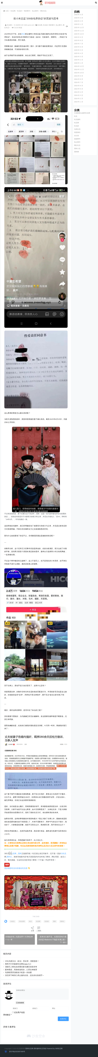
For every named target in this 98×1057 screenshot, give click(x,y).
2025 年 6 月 (78, 47)
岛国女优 (77, 129)
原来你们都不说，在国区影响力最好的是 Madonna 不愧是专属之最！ (52, 937)
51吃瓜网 (22, 915)
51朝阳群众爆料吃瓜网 (82, 113)
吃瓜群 (19, 11)
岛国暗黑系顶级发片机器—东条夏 (18, 973)
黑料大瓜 (77, 148)
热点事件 (35, 11)
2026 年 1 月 (78, 24)
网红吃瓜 (43, 11)
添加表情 (20, 1003)
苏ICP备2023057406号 (17, 1051)
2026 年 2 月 (78, 21)
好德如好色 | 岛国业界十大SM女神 (19, 934)
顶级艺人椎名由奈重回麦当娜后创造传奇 (21, 967)
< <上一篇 (9, 937)
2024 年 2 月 (78, 98)
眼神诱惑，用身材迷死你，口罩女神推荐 (21, 970)
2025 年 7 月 (78, 44)
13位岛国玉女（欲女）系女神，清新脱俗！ (22, 961)
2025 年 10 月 (78, 34)
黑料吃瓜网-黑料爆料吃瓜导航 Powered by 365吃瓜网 (43, 1048)
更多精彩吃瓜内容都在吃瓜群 (16, 862)
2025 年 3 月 (78, 56)
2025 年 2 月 (78, 60)
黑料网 (76, 152)
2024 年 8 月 (78, 79)
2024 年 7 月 (78, 82)
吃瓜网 (13, 11)
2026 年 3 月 (78, 18)
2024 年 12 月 (78, 66)
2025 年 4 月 (78, 53)
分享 (32, 926)
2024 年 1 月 (78, 102)
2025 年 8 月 (78, 40)
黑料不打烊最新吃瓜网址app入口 (18, 964)
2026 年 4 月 (78, 14)
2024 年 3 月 (78, 95)
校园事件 (77, 139)
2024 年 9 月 (78, 76)
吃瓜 (23, 34)
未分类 (76, 135)
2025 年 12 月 (78, 27)
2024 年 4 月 (78, 92)
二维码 (38, 926)
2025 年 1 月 (78, 63)
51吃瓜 (63, 847)
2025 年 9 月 (78, 37)
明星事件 (27, 11)
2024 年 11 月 (78, 69)
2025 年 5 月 (78, 50)
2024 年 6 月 (78, 86)
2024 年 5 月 (78, 89)
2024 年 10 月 (78, 73)
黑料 (20, 847)
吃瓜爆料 (77, 119)
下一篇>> (62, 942)
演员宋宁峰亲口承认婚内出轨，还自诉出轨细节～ (24, 976)
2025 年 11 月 (78, 31)
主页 (6, 11)
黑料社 (9, 851)
